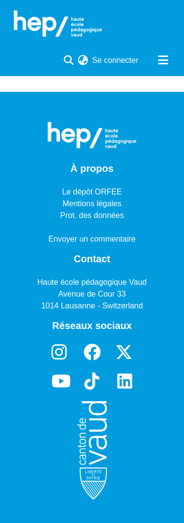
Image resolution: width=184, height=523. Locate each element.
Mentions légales (91, 203)
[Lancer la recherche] (69, 60)
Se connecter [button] (115, 60)
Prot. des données (92, 215)
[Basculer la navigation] (163, 60)
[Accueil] (57, 23)
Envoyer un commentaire (92, 239)
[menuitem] (83, 60)
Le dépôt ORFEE (92, 192)
